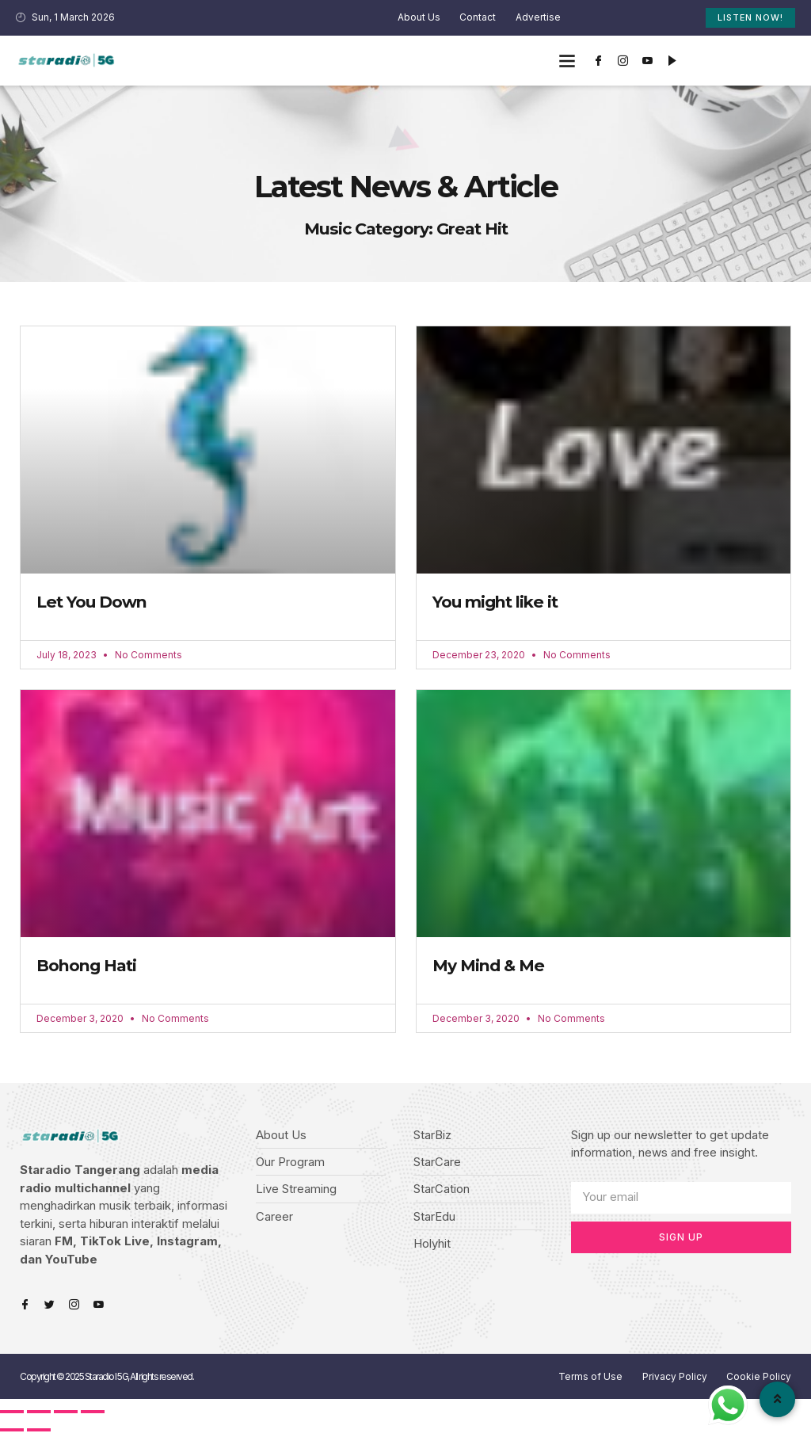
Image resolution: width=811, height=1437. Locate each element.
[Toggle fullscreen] (66, 1414)
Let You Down (92, 602)
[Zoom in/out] (93, 1414)
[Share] (39, 1414)
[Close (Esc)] (12, 1414)
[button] (567, 61)
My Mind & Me (488, 967)
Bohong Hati (86, 967)
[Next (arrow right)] (39, 1431)
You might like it (496, 602)
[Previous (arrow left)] (12, 1431)
